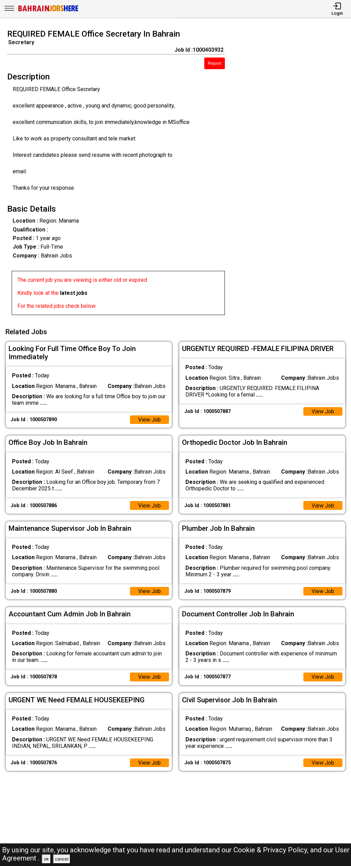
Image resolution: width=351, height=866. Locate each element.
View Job (149, 419)
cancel (62, 859)
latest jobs (73, 293)
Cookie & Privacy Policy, (271, 850)
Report (214, 63)
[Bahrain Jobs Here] (48, 11)
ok (46, 859)
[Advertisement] (292, 174)
